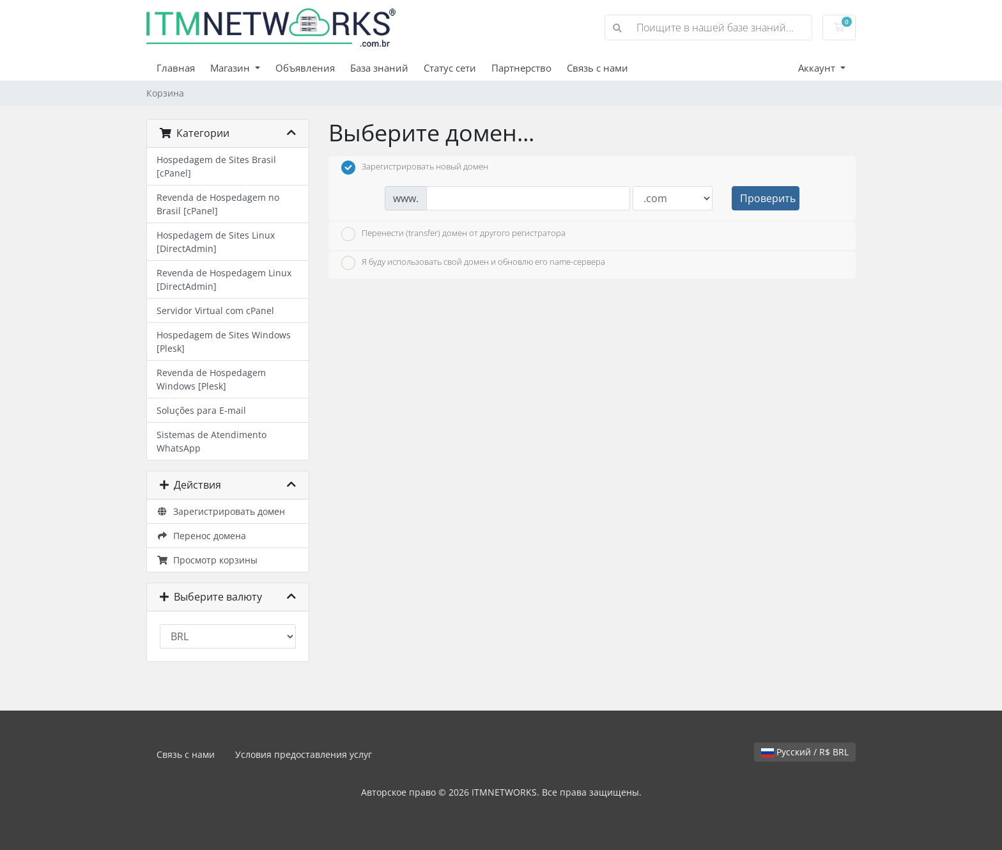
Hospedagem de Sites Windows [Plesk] (224, 341)
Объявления (305, 67)
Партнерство (521, 67)
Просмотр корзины (207, 560)
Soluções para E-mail (201, 410)
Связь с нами (597, 67)
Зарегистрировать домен (221, 511)
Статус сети (450, 67)
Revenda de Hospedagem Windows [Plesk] (211, 379)
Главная (176, 67)
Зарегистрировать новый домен (414, 168)
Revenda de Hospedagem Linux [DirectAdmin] (224, 279)
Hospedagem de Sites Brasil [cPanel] (216, 166)
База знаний (379, 67)
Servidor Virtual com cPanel (215, 310)
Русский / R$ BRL (805, 752)
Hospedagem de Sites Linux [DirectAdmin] (216, 242)
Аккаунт (818, 67)
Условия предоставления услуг (303, 754)
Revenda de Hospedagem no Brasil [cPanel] (218, 204)
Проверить (768, 198)
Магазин (231, 67)
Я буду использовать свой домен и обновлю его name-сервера (473, 263)
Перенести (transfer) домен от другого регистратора (453, 234)
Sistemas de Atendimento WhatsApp (211, 441)
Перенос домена (201, 536)
